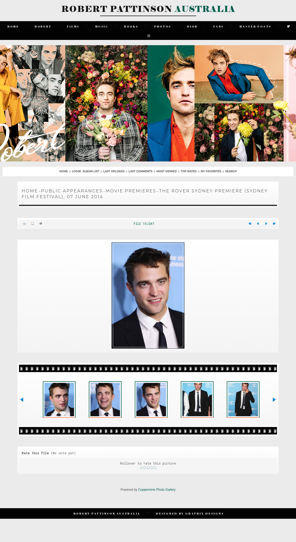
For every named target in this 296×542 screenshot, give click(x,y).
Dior (192, 26)
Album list (90, 171)
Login (76, 171)
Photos (163, 26)
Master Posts (255, 26)
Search (231, 171)
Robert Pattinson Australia (107, 513)
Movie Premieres (130, 190)
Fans (218, 26)
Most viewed (166, 171)
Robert (43, 26)
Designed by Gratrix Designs (190, 513)
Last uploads (114, 171)
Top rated (189, 171)
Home (13, 26)
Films (73, 26)
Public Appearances (72, 190)
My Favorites (211, 171)
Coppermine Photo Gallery (156, 490)
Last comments (140, 171)
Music (101, 26)
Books (131, 26)
